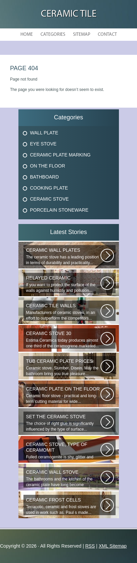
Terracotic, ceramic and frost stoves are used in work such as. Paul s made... (63, 506)
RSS (90, 546)
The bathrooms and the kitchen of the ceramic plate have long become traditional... (63, 478)
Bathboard (44, 177)
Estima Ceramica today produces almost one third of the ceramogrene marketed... (63, 339)
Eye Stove (43, 143)
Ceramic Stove (49, 199)
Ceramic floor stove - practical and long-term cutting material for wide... (63, 395)
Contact (107, 34)
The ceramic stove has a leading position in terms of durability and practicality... (63, 256)
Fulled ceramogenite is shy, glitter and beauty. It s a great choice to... (63, 451)
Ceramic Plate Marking (60, 154)
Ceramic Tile (68, 14)
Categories (53, 34)
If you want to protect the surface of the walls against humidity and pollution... (63, 284)
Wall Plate (44, 132)
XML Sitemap (113, 546)
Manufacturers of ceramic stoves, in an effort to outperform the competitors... (63, 312)
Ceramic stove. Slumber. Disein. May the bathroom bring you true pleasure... (63, 367)
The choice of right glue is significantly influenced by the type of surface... (63, 423)
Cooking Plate (49, 188)
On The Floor (47, 165)
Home (26, 34)
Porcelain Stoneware (59, 210)
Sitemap (81, 34)
